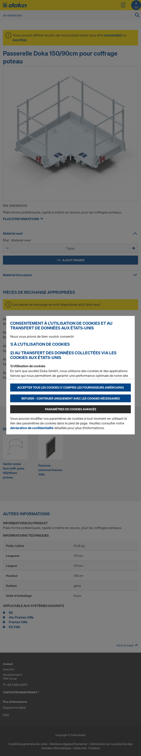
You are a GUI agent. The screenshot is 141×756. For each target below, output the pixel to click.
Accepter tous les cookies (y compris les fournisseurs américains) (70, 387)
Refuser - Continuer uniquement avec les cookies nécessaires (70, 398)
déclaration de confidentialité (31, 428)
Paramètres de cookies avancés (70, 409)
